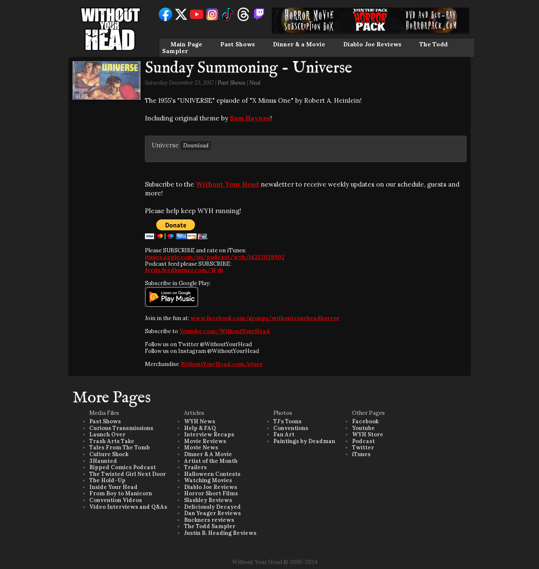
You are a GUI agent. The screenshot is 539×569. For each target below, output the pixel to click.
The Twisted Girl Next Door (127, 474)
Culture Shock (108, 454)
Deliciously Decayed (212, 506)
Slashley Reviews (208, 500)
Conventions (290, 428)
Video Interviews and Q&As (128, 506)
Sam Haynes (250, 118)
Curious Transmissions (121, 428)
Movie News (201, 447)
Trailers (195, 467)
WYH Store (367, 434)
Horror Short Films (211, 493)
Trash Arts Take (111, 441)
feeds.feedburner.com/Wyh (184, 270)
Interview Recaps (209, 434)
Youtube (363, 428)
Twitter (363, 447)
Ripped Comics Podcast (122, 467)
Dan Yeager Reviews (212, 513)
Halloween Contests (212, 474)
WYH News (199, 421)
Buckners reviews (209, 520)
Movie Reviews (205, 441)
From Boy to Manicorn (120, 493)
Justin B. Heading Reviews (220, 533)
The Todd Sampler (209, 526)
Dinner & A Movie (208, 454)
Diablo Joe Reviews (372, 44)
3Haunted (103, 461)
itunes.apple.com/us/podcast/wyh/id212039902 (215, 257)
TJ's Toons (287, 421)
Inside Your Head (113, 487)
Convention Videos (115, 500)
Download (195, 145)
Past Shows (237, 44)
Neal (255, 82)
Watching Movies (208, 480)
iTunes (361, 454)
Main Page (186, 44)
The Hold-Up (107, 480)
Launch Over (107, 434)
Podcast (363, 441)
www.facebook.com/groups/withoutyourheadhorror (264, 318)
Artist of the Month (210, 461)
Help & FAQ (200, 428)
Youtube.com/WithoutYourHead (224, 331)
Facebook (365, 421)
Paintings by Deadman (304, 441)
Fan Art (283, 434)
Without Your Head (227, 184)
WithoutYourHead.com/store (221, 364)
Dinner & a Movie (299, 44)
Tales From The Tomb (119, 447)
